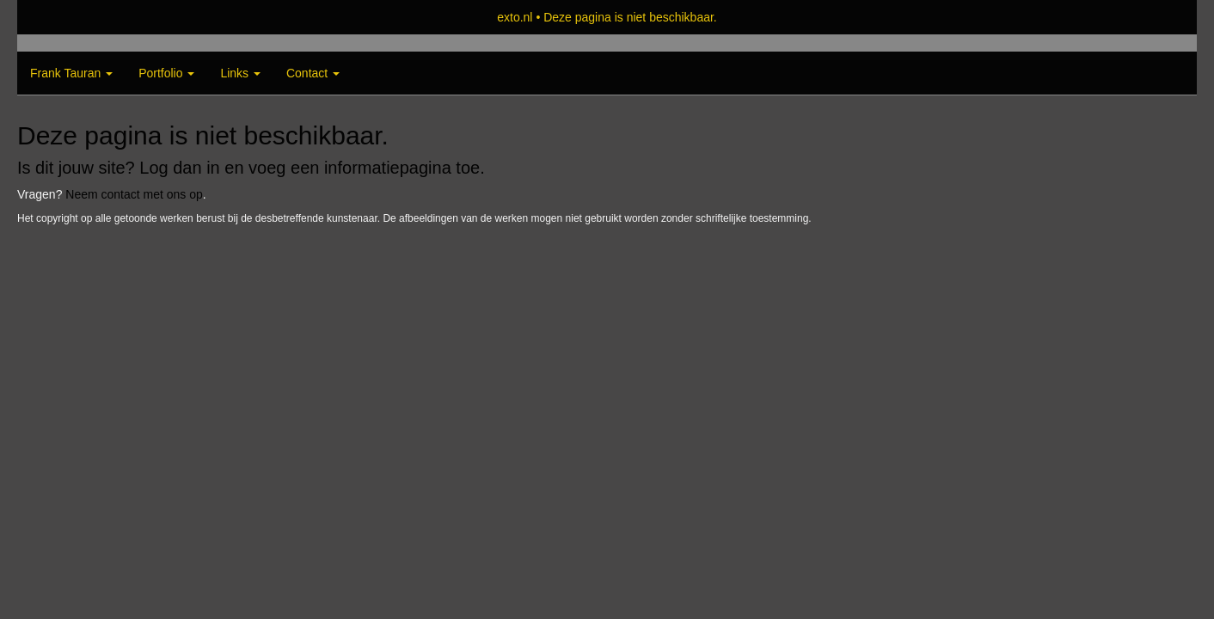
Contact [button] (313, 73)
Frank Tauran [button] (71, 73)
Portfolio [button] (166, 73)
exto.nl (514, 17)
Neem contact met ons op (134, 194)
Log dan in (179, 167)
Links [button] (240, 73)
